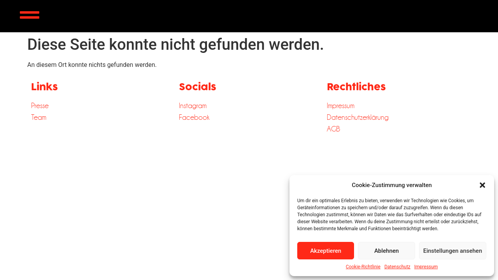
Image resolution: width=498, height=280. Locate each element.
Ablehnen (386, 250)
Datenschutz (397, 267)
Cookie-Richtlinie (363, 267)
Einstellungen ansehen (452, 250)
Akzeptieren (325, 250)
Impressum (426, 267)
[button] (482, 185)
